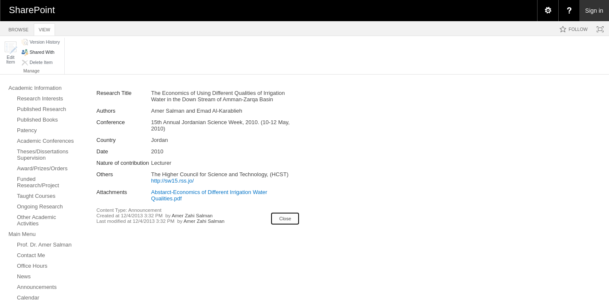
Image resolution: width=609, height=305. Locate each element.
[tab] (18, 28)
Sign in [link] (594, 10)
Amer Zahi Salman (192, 215)
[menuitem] (547, 10)
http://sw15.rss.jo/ (172, 180)
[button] (10, 52)
